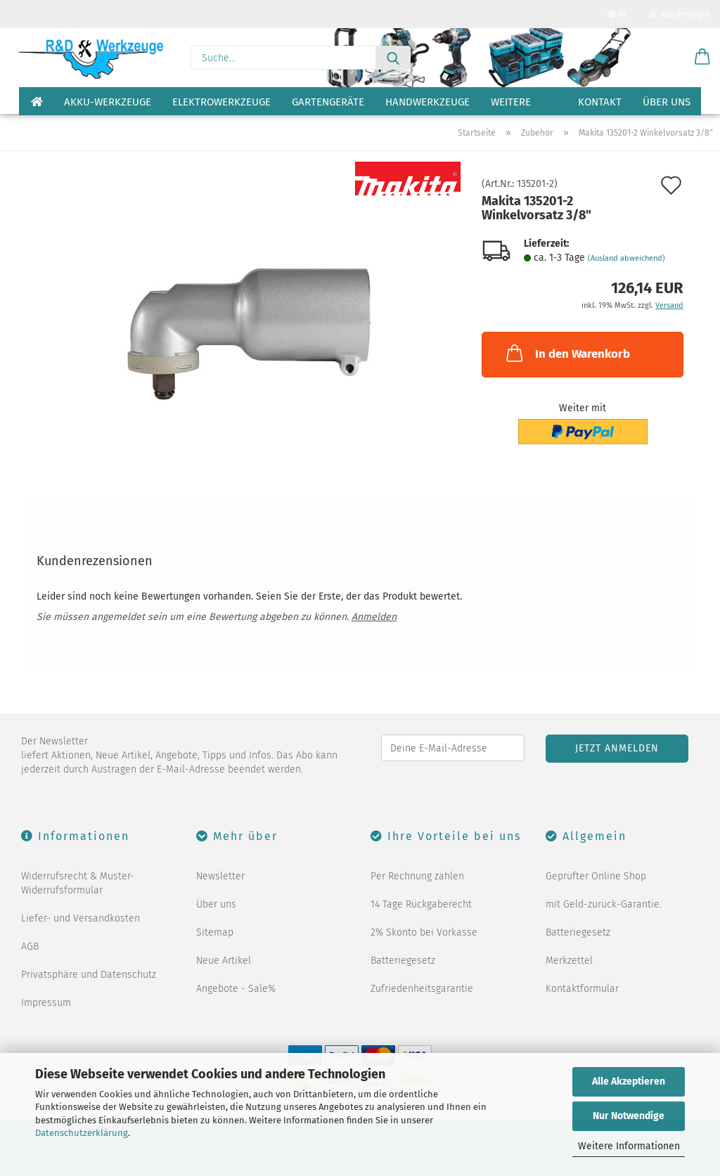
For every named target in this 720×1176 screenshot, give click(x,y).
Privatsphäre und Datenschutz (88, 975)
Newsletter (220, 876)
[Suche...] (393, 58)
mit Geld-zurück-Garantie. (604, 904)
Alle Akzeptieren (628, 1081)
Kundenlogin (679, 14)
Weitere (511, 102)
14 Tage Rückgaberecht (421, 904)
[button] (702, 57)
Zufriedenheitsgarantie (422, 989)
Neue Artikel (223, 961)
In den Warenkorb (566, 353)
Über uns (666, 102)
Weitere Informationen (629, 1146)
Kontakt (600, 102)
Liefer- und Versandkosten (80, 918)
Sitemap (214, 932)
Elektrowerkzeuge (221, 102)
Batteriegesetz (403, 961)
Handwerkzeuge (427, 102)
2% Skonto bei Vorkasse (424, 932)
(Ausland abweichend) (626, 258)
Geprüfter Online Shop (596, 876)
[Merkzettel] (667, 57)
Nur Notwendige (628, 1116)
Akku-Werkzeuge (107, 102)
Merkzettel (569, 961)
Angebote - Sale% (236, 989)
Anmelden (374, 617)
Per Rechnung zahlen (417, 876)
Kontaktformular (582, 989)
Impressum (46, 1003)
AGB (30, 946)
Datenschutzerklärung (81, 1132)
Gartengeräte (328, 102)
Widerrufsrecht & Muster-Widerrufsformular (77, 883)
